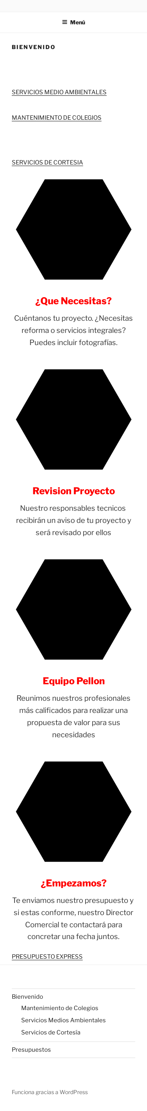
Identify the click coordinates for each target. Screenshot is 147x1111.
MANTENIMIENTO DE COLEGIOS (57, 117)
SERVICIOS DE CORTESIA (47, 162)
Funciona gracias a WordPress (50, 1092)
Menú (73, 22)
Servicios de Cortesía (50, 1032)
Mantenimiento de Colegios (59, 1008)
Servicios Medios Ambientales (63, 1020)
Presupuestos (31, 1049)
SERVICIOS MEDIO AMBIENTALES (59, 92)
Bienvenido (27, 996)
